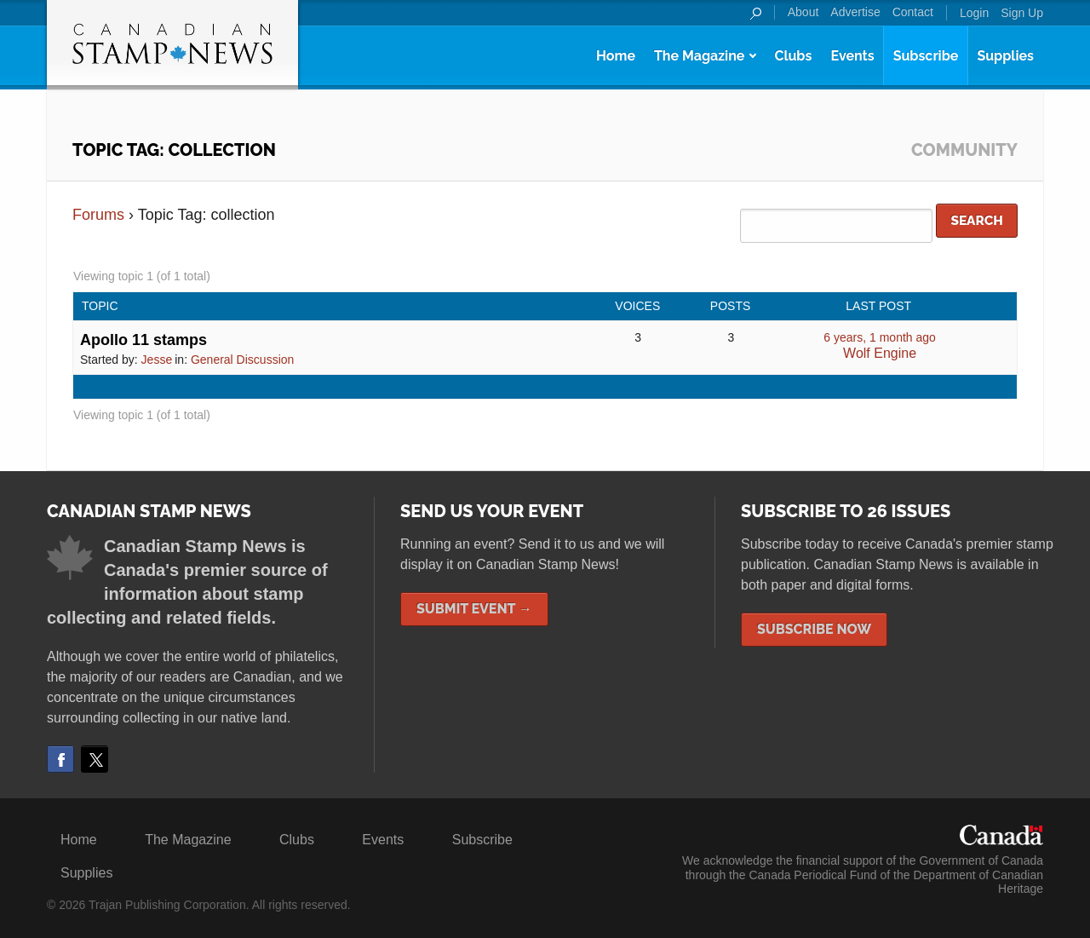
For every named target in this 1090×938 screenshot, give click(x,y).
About (803, 12)
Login (974, 13)
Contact (912, 12)
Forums (98, 214)
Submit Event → (474, 609)
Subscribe (926, 56)
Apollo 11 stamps (143, 339)
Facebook (60, 759)
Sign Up (1022, 13)
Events (852, 56)
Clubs (793, 56)
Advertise (855, 12)
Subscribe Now (814, 629)
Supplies (1005, 56)
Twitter (94, 759)
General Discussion (242, 359)
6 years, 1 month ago (879, 337)
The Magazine (699, 56)
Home (615, 56)
